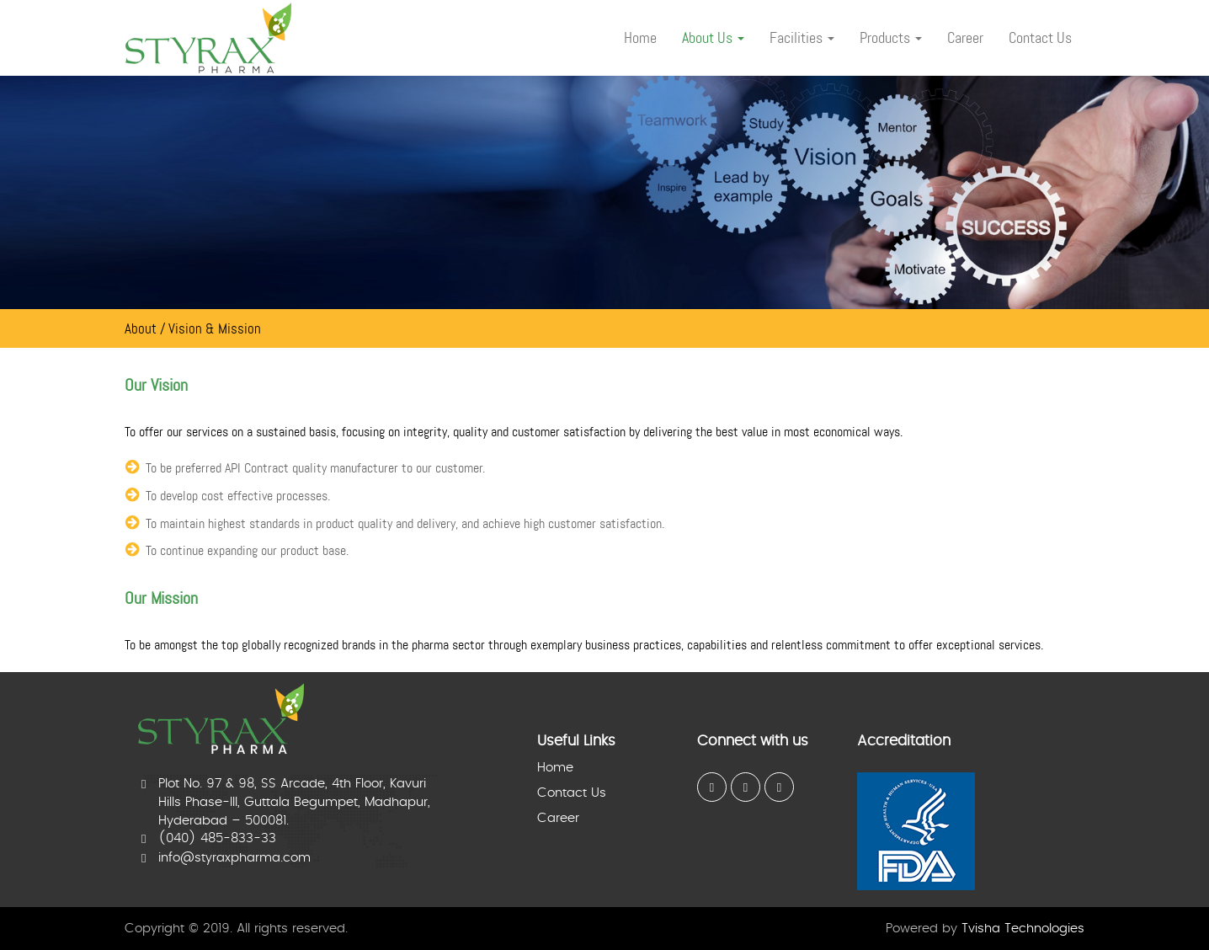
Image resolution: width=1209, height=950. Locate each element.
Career (558, 818)
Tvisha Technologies (1022, 928)
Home (555, 767)
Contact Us (571, 793)
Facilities (802, 38)
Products (891, 38)
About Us (713, 38)
